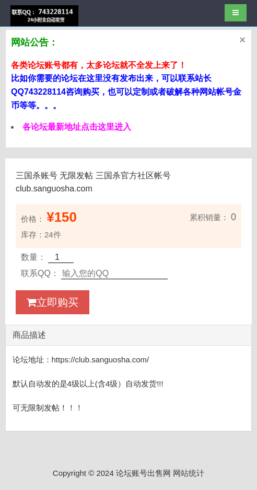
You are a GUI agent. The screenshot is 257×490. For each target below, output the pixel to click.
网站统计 (188, 473)
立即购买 (52, 302)
